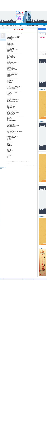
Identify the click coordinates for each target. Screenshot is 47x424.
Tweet (1, 168)
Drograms (1, 39)
